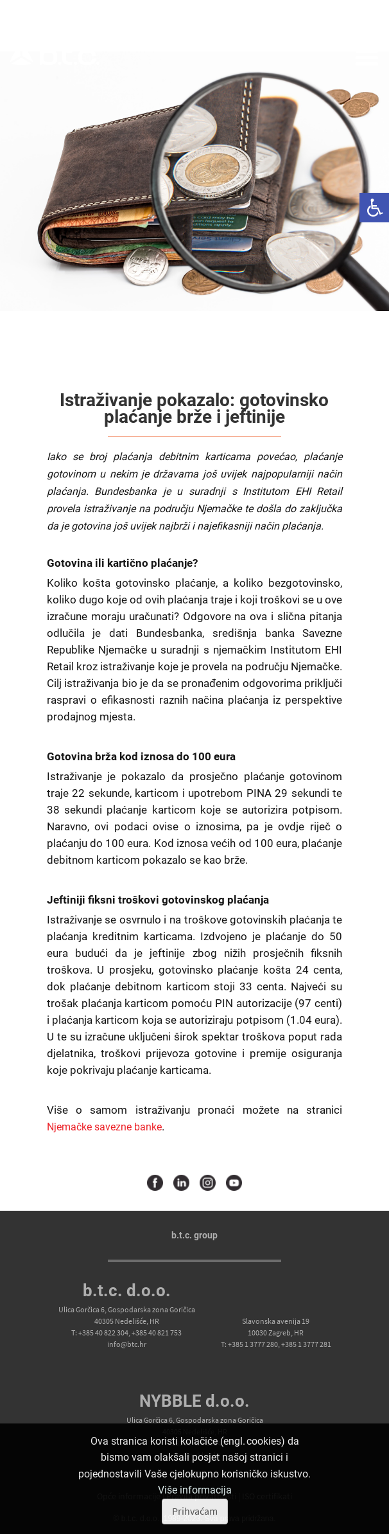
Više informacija (195, 1490)
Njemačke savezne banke (104, 1127)
